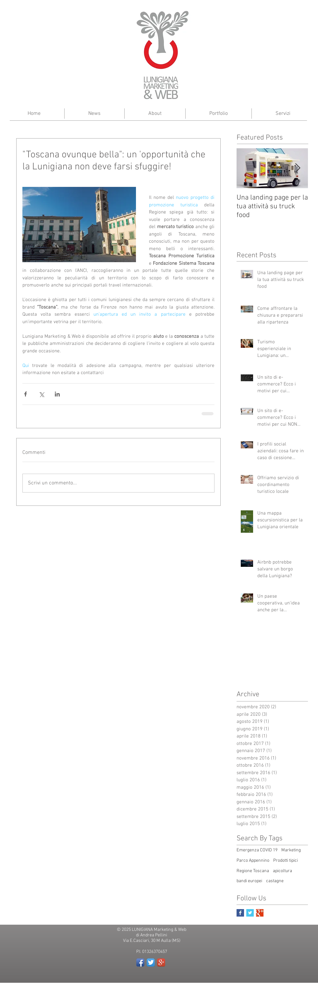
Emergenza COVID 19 (257, 850)
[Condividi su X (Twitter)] (41, 394)
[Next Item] (297, 168)
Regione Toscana (253, 871)
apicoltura (282, 871)
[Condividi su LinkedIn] (57, 394)
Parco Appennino (253, 860)
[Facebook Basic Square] (240, 913)
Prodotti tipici (285, 860)
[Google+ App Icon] (161, 962)
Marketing (291, 850)
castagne (275, 881)
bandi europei (249, 881)
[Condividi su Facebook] (25, 394)
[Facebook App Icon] (140, 962)
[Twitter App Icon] (151, 962)
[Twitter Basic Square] (250, 913)
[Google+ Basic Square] (259, 913)
